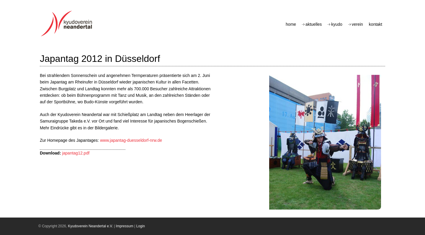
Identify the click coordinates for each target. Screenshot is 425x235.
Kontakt (375, 24)
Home (291, 24)
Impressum (124, 226)
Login (140, 226)
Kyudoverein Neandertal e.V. (90, 226)
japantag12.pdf (75, 153)
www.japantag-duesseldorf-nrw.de (131, 140)
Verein (357, 24)
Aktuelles (313, 24)
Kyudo (336, 24)
